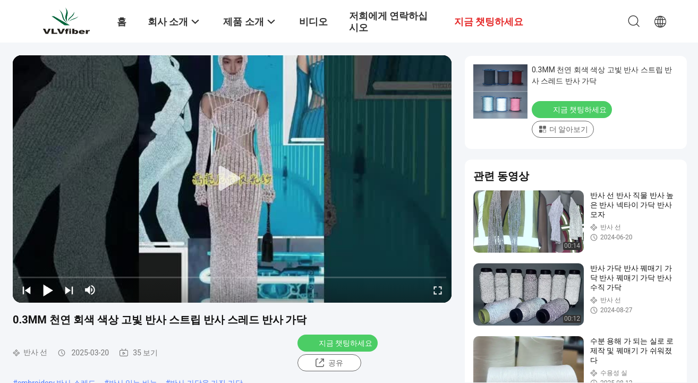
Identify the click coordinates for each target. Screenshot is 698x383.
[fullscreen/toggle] (437, 290)
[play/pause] (47, 290)
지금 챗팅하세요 (338, 342)
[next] (69, 290)
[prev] (26, 290)
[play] (232, 178)
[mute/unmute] (90, 290)
